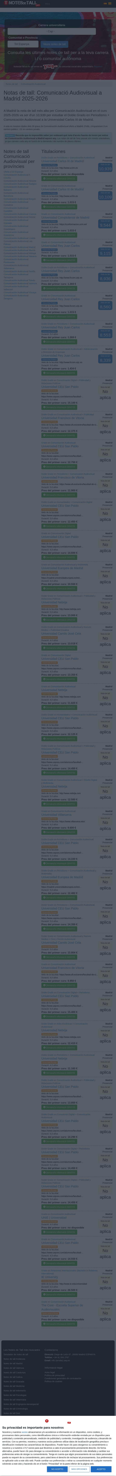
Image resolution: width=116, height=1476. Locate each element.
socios (25, 1432)
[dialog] (58, 1446)
